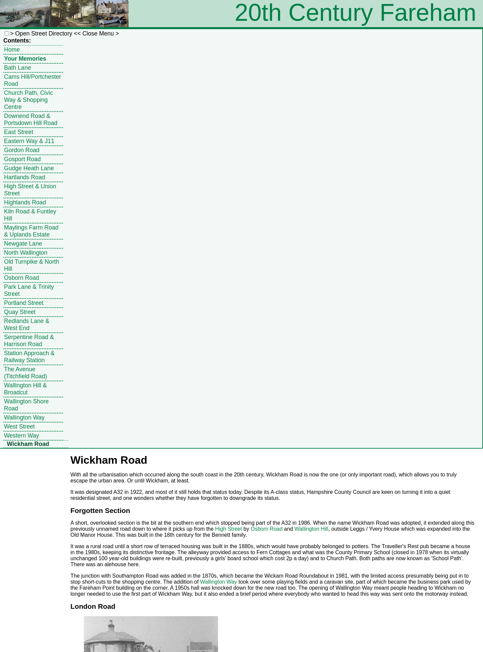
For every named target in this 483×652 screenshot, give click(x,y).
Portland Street (23, 303)
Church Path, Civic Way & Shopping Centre (28, 99)
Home (12, 49)
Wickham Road (28, 444)
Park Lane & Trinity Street (29, 290)
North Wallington (25, 252)
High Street (228, 529)
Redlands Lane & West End (26, 324)
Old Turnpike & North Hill (31, 265)
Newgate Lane (23, 243)
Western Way (21, 435)
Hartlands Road (24, 177)
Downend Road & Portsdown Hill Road (30, 119)
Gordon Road (22, 150)
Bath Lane (17, 67)
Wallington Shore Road (26, 405)
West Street (19, 426)
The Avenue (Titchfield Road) (25, 373)
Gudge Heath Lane (29, 168)
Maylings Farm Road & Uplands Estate (31, 231)
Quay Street (20, 312)
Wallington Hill (311, 529)
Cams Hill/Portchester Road (32, 80)
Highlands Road (25, 202)
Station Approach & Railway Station (29, 357)
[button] (7, 33)
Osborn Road (21, 277)
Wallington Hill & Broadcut (25, 389)
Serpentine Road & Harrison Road (29, 340)
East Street (18, 132)
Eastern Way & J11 (29, 141)
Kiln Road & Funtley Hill (30, 215)
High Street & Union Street (30, 190)
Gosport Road (22, 159)
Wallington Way (24, 417)
